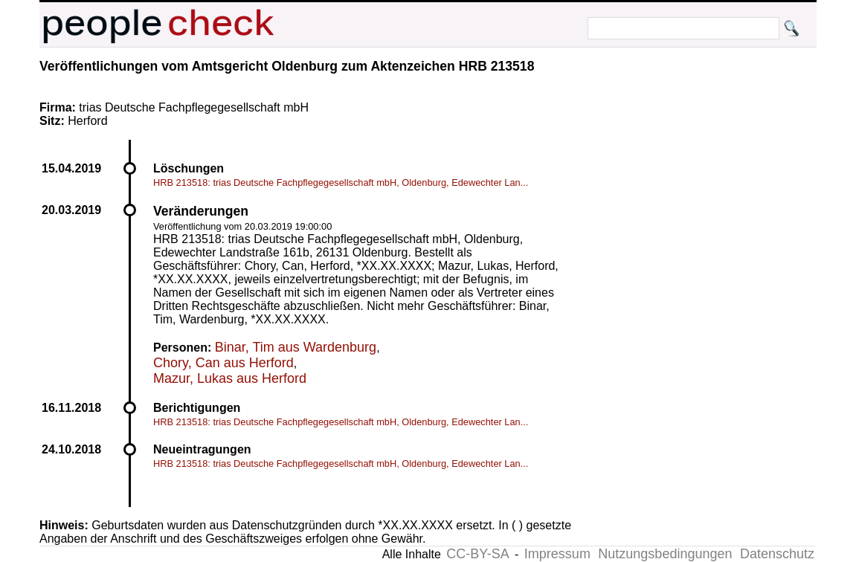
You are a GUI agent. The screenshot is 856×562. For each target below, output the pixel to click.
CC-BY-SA (477, 553)
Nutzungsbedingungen (665, 553)
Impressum (557, 553)
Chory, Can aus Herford (223, 362)
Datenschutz (777, 553)
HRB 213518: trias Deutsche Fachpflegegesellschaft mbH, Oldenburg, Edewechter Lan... (340, 182)
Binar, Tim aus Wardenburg (295, 347)
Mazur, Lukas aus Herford (229, 378)
